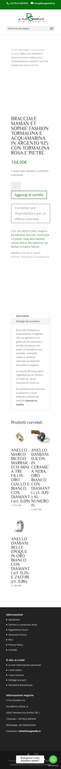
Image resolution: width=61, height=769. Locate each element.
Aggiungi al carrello (29, 195)
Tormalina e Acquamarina (35, 256)
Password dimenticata (20, 685)
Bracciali (30, 234)
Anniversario (18, 234)
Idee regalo (24, 49)
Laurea (15, 242)
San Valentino (35, 242)
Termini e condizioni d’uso (22, 624)
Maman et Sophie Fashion (25, 246)
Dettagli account (17, 680)
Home (14, 49)
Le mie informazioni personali (24, 665)
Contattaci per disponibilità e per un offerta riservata (30, 213)
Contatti (12, 649)
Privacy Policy (15, 644)
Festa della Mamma (34, 238)
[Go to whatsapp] (53, 759)
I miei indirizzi (16, 675)
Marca (23, 242)
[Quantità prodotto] (16, 186)
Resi (10, 639)
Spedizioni (14, 619)
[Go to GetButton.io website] (53, 766)
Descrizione (22, 315)
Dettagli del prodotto (28, 321)
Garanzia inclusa (17, 634)
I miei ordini (15, 670)
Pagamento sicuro (18, 629)
